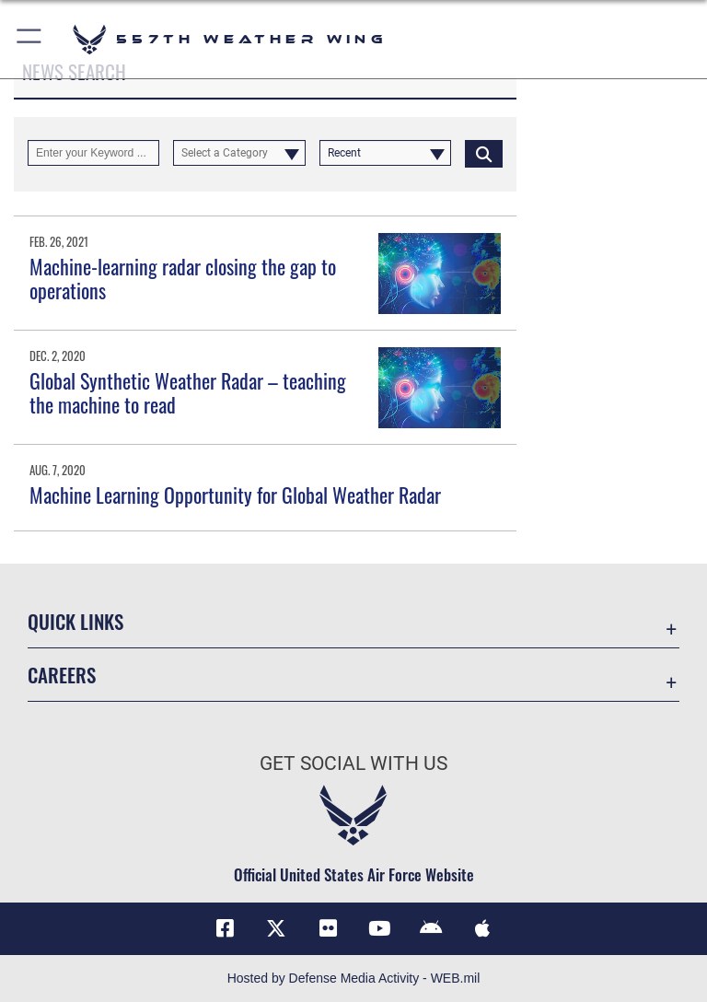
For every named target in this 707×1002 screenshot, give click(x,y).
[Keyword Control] (93, 153)
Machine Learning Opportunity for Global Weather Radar (235, 494)
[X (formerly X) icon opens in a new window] (276, 928)
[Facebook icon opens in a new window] (224, 928)
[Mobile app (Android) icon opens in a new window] (431, 928)
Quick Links (75, 621)
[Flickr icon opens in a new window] (328, 928)
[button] (30, 39)
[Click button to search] (484, 153)
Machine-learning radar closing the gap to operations (182, 278)
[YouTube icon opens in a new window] (379, 928)
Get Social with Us (353, 763)
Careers (62, 674)
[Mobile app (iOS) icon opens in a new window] (482, 928)
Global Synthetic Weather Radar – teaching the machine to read (187, 392)
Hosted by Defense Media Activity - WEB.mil (354, 978)
